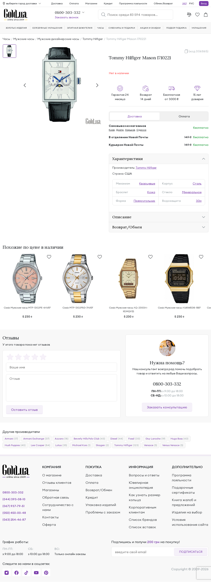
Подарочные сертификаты (183, 489)
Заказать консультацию (167, 407)
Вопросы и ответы (144, 475)
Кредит (108, 3)
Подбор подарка (176, 28)
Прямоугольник (144, 201)
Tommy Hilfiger (92, 39)
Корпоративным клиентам (142, 509)
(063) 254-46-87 (14, 519)
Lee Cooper (40, 445)
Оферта (49, 524)
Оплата (184, 116)
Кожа (151, 192)
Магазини (91, 3)
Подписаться (190, 552)
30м (199, 201)
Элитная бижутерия (79, 28)
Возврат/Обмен (127, 227)
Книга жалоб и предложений (184, 502)
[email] (144, 552)
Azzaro (61, 439)
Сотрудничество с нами (58, 507)
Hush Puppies (15, 445)
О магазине (51, 475)
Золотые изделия (16, 28)
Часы (6, 39)
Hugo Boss (179, 439)
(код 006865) (199, 51)
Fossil (134, 439)
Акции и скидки (150, 28)
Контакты (50, 517)
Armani (11, 439)
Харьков (130, 129)
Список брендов (143, 520)
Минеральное (192, 192)
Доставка (135, 116)
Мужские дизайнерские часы (58, 39)
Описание (121, 217)
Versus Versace (172, 445)
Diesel (116, 439)
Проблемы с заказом (103, 512)
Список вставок (142, 527)
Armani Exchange (36, 439)
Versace (150, 445)
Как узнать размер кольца (144, 497)
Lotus (61, 445)
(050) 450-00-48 (14, 513)
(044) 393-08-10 (13, 499)
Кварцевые (147, 183)
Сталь (197, 183)
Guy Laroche (155, 439)
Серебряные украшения (47, 28)
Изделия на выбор (187, 512)
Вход (204, 3)
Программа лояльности (133, 3)
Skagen (102, 445)
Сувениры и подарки (122, 28)
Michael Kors (81, 445)
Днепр (120, 129)
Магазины (50, 490)
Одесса (141, 129)
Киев (112, 129)
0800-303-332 (167, 384)
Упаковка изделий (101, 505)
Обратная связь (55, 497)
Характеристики (127, 158)
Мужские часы (23, 39)
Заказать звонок (67, 17)
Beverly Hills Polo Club (89, 439)
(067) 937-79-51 (13, 506)
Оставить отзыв (24, 410)
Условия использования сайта (190, 522)
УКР (184, 3)
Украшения (199, 28)
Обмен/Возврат (163, 3)
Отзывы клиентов (56, 482)
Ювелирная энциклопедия (141, 485)
